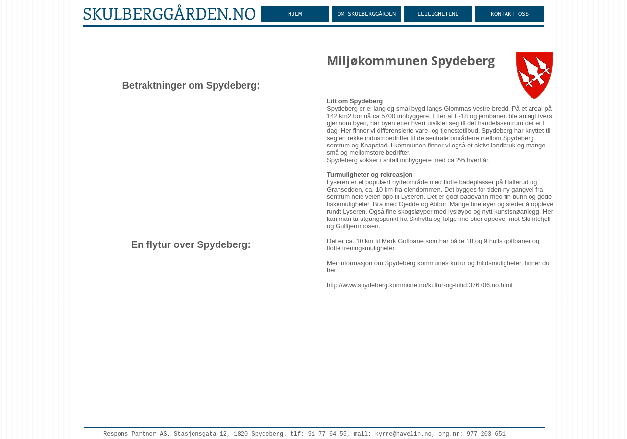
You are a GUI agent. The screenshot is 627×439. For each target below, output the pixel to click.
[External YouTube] (191, 165)
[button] (366, 14)
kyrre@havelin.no (403, 434)
